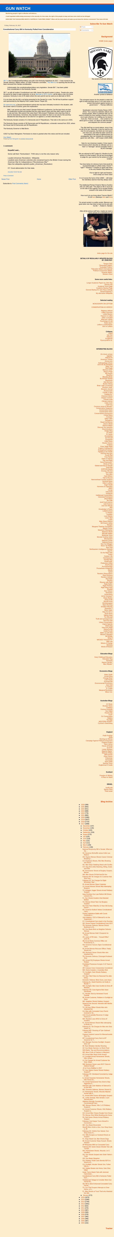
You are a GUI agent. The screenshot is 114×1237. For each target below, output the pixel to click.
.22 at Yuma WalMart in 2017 (92, 1068)
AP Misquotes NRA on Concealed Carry (96, 1145)
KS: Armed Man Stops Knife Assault (95, 1054)
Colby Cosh (108, 403)
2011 (83, 1208)
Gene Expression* (106, 462)
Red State (109, 579)
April (84, 843)
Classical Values (106, 396)
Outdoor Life (108, 556)
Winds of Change (106, 643)
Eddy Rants (108, 441)
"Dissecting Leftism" (106, 265)
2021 (83, 815)
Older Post (72, 179)
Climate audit (108, 399)
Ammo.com (108, 361)
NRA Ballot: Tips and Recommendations (96, 1050)
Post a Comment (8, 175)
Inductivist (109, 492)
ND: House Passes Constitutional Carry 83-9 (97, 923)
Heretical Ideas (107, 481)
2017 (83, 824)
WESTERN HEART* (105, 721)
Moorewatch (108, 539)
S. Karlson (108, 687)
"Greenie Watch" (106, 272)
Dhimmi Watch (107, 425)
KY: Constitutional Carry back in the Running (97, 921)
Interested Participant (105, 497)
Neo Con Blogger (106, 544)
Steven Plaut (108, 789)
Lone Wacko (108, 516)
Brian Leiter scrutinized (104, 385)
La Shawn (109, 512)
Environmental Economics (103, 683)
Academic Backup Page (104, 288)
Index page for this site (104, 253)
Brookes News (107, 706)
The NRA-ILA (51, 82)
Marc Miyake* (107, 664)
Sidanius (109, 337)
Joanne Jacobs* (107, 662)
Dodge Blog (108, 431)
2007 (83, 1216)
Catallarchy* (108, 394)
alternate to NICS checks (44, 94)
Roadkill (109, 589)
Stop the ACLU (107, 612)
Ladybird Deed (107, 511)
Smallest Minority (107, 606)
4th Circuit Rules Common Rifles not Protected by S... (95, 941)
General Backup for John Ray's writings (99, 290)
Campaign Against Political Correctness (99, 741)
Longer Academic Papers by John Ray (99, 283)
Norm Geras (108, 744)
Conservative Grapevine (104, 408)
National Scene (107, 542)
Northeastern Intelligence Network (101, 549)
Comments (84, 30)
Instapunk (109, 493)
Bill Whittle (108, 636)
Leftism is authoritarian (104, 324)
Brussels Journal (106, 389)
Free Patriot (108, 457)
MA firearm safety (106, 523)
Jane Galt (109, 685)
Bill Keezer (109, 373)
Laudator (109, 514)
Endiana (109, 445)
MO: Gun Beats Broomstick (92, 1125)
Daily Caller (108, 418)
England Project (107, 742)
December (86, 826)
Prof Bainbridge (107, 566)
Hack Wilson (108, 476)
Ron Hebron (108, 591)
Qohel (110, 572)
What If (110, 638)
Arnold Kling (108, 676)
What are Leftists (106, 319)
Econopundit (108, 681)
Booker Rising (108, 384)
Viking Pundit (108, 629)
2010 (83, 1210)
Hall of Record (107, 478)
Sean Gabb (108, 761)
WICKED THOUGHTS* (104, 640)
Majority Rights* (107, 751)
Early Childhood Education (104, 657)
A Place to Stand (106, 777)
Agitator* (109, 356)
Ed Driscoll (109, 438)
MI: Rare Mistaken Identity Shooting (94, 1046)
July (84, 836)
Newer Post (5, 179)
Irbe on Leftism (107, 326)
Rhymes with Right (106, 582)
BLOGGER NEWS (106, 378)
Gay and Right (107, 460)
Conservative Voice (106, 411)
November (86, 828)
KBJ (111, 507)
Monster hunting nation (104, 537)
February (86, 847)
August (85, 834)
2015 (83, 1199)
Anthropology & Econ (105, 363)
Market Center (107, 528)
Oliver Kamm (108, 756)
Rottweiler (109, 593)
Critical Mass (108, 415)
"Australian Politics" (105, 267)
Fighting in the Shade (105, 452)
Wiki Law (109, 641)
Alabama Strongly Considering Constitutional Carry (93, 1102)
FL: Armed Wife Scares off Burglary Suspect (97, 1095)
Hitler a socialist (107, 317)
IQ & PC (109, 747)
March (85, 845)
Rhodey (110, 580)
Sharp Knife (108, 600)
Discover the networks (104, 427)
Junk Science (107, 504)
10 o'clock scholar (106, 354)
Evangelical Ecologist (105, 450)
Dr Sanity (109, 434)
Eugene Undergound (105, 448)
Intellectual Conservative (104, 495)
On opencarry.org (9, 105)
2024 (83, 809)
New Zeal (109, 547)
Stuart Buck (108, 613)
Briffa (111, 737)
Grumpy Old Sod (106, 471)
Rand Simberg (107, 575)
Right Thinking (107, 586)
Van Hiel (110, 335)
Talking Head (108, 615)
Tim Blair (109, 720)
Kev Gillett (109, 711)
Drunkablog (108, 436)
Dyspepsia (108, 439)
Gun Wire (109, 474)
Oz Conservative (106, 716)
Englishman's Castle (105, 765)
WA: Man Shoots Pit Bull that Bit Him (95, 874)
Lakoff (110, 333)
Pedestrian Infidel (106, 563)
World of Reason (107, 647)
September (87, 832)
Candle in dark (107, 392)
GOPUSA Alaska (106, 469)
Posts (82, 27)
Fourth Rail (108, 455)
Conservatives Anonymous (103, 413)
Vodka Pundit (108, 631)
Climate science (107, 401)
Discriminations (107, 429)
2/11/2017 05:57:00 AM (15, 172)
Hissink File (108, 713)
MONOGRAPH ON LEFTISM (102, 304)
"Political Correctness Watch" (102, 270)
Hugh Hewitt (108, 485)
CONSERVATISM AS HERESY (101, 307)
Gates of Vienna (107, 458)
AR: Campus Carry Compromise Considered (97, 968)
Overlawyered (108, 558)
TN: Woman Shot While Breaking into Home (97, 1115)
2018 (83, 821)
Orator (110, 554)
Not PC (110, 551)
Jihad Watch (108, 499)
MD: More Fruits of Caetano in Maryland (96, 1052)
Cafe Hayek (108, 680)
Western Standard (106, 634)
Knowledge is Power (105, 509)
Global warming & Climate (103, 465)
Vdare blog (109, 626)
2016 (83, 1197)
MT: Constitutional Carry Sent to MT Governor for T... (94, 1039)
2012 (83, 1206)
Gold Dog (109, 467)
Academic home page (105, 286)
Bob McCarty (108, 382)
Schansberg (108, 594)
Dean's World (107, 424)
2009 (83, 1212)
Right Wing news (106, 587)
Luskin (110, 519)
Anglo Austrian (107, 735)
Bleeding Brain (107, 377)
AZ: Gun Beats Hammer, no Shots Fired (96, 1048)
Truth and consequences (104, 619)
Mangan (109, 525)
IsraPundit (109, 788)
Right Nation (108, 584)
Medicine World (107, 532)
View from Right (107, 627)
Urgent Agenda (107, 624)
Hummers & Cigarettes (104, 486)
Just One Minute (106, 506)
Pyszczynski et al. (106, 340)
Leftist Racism (107, 314)
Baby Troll (109, 366)
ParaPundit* (108, 561)
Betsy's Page (108, 371)
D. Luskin (109, 688)
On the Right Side (106, 553)
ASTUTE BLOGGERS (104, 364)
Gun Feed (109, 472)
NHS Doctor (108, 754)
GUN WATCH (18, 8)
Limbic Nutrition (107, 749)
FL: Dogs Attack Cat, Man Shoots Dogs (96, 1139)
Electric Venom (107, 443)
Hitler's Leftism (107, 483)
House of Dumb (107, 746)
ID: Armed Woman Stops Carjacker (94, 884)
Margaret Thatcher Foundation (102, 526)
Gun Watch (7, 137)
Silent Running (107, 605)
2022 (83, 813)
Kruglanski (108, 338)
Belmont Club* (107, 370)
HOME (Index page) (105, 41)
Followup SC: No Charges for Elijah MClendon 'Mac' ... (94, 881)
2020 (83, 817)
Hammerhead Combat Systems (101, 479)
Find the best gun (106, 453)
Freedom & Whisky (106, 775)
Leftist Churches (106, 312)
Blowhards (108, 380)
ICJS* (110, 714)
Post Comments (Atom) (20, 183)
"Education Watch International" (101, 269)
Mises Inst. (109, 692)
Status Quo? (108, 323)
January (86, 1195)
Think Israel (108, 791)
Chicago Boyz (108, 678)
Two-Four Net (107, 620)
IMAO (110, 488)
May (84, 841)
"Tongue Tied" (107, 264)
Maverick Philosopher (105, 530)
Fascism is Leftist (106, 316)
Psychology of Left (106, 321)
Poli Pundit (109, 565)
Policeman (108, 758)
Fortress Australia (106, 709)
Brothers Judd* (107, 387)
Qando (110, 570)
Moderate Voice (107, 535)
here (93, 197)
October (86, 830)
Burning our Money (106, 739)
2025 (83, 807)
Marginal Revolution (105, 690)
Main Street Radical (105, 521)
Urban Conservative (105, 622)
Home (39, 179)
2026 (83, 804)
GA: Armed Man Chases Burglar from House (97, 1113)
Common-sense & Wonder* (103, 406)
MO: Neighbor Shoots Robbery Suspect (96, 1001)
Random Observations (104, 573)
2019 (83, 819)
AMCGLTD (108, 358)
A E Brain (109, 704)
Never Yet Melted (107, 546)
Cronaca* (109, 417)
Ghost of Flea (107, 464)
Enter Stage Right (106, 446)
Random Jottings (106, 577)
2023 (83, 811)
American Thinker (106, 359)
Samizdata (108, 760)
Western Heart (107, 274)
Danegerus (108, 420)
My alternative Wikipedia (104, 293)
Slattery (110, 718)
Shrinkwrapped (107, 603)
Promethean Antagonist (105, 568)
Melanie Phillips (107, 753)
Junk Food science (106, 502)
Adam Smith (108, 674)
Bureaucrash (108, 391)
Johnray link (108, 284)
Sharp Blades (107, 598)
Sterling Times (107, 763)
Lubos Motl (108, 518)
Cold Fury (109, 405)
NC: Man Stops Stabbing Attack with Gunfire (97, 865)
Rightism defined (106, 311)
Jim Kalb (109, 500)
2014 (83, 1201)
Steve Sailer (108, 610)
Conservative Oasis (105, 410)
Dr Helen (109, 432)
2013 (83, 1204)
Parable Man (108, 559)
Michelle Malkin (107, 533)
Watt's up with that (106, 633)
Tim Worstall (108, 617)
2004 (83, 1223)
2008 (83, 1214)
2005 (83, 1221)
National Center (107, 540)
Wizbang (110, 645)
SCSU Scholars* (106, 596)
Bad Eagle (108, 368)
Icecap (110, 490)
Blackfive (109, 375)
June (85, 838)
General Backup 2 (106, 291)
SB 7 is (5, 81)
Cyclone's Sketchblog (105, 723)
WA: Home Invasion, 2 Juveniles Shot (95, 970)
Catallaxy (109, 707)
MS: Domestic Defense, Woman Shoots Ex (97, 1089)
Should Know (108, 601)
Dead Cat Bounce (106, 422)
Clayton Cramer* (106, 398)
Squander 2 (108, 608)
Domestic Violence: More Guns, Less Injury (97, 980)
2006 (83, 1218)
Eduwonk (109, 660)
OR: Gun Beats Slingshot (91, 1158)
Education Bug (107, 659)
